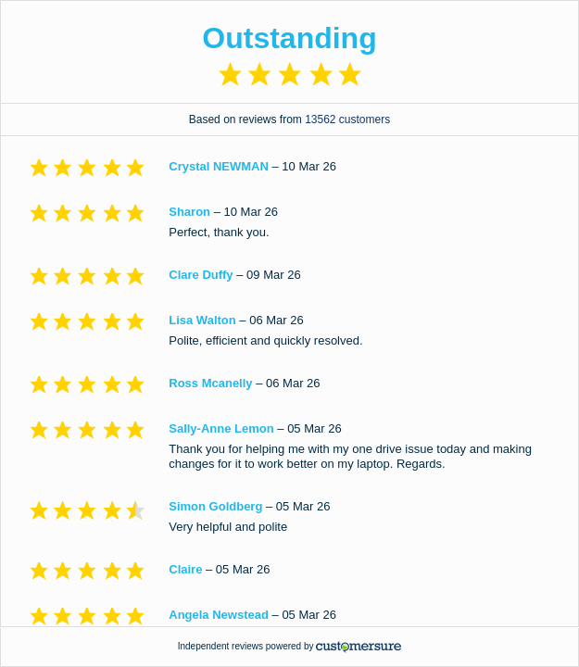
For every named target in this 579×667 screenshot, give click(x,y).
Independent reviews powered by (290, 646)
